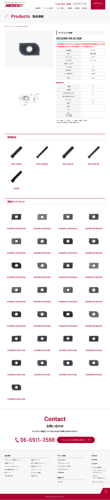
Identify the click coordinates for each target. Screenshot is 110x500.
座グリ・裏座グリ (37, 463)
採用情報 (77, 7)
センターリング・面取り (13, 460)
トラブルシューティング (64, 463)
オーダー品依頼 (50, 7)
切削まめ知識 (61, 460)
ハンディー (36, 470)
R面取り (9, 463)
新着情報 (70, 7)
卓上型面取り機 (11, 470)
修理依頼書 (61, 473)
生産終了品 (34, 476)
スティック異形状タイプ (99, 477)
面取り (35, 460)
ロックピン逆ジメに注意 (64, 466)
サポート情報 (61, 7)
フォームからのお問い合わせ (76, 439)
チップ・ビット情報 (36, 473)
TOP (105, 491)
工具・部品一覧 (9, 476)
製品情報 (39, 7)
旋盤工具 (36, 466)
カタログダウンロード (63, 469)
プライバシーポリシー (98, 482)
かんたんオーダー (99, 472)
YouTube (60, 482)
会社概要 (84, 7)
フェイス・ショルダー (12, 466)
